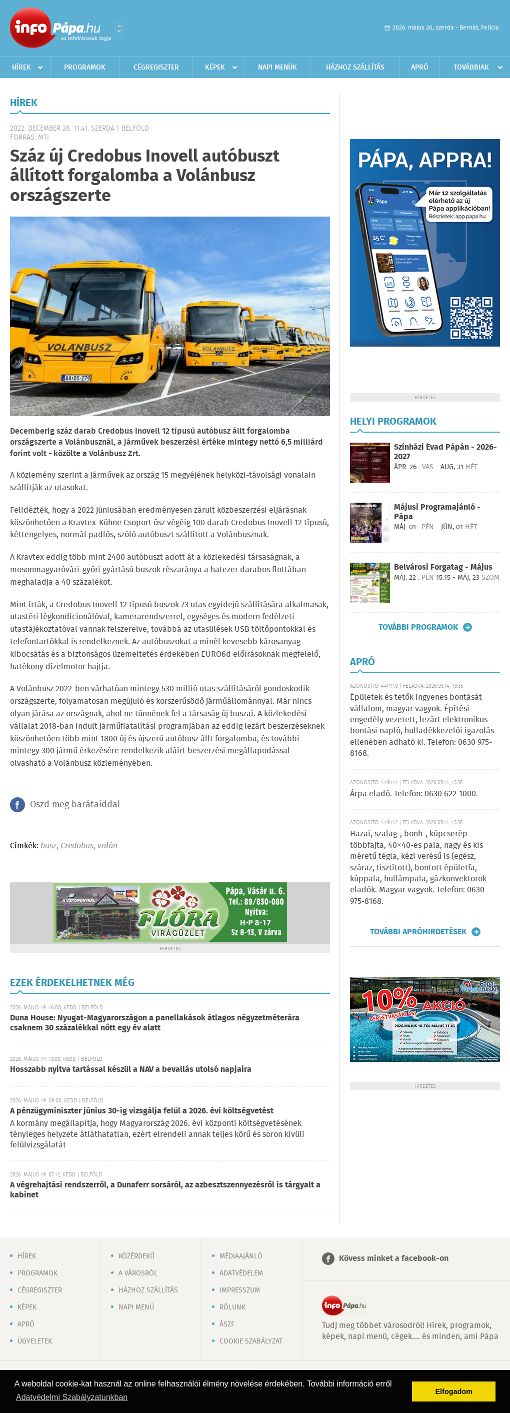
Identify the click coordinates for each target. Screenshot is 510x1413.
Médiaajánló (241, 1256)
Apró (419, 67)
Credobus (77, 846)
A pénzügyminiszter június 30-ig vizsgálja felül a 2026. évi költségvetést (142, 1111)
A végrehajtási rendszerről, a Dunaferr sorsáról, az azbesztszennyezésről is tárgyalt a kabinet (165, 1190)
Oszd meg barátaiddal (75, 805)
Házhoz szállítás (355, 67)
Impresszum (240, 1290)
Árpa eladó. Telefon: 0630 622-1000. (414, 794)
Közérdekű (136, 1256)
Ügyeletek (35, 1341)
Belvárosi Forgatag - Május (443, 567)
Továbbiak (471, 67)
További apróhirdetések (418, 931)
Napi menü (136, 1307)
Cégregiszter (156, 67)
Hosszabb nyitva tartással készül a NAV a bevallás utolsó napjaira (131, 1069)
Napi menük (277, 67)
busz (48, 846)
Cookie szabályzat (251, 1341)
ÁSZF (227, 1324)
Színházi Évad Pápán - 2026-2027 (445, 452)
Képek (215, 67)
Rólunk (233, 1307)
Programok (85, 67)
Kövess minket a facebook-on (393, 1258)
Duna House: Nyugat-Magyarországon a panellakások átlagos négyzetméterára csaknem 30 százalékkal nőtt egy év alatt (155, 1023)
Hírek (21, 67)
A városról (138, 1273)
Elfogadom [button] (454, 1391)
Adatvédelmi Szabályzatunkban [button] (72, 1397)
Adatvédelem (241, 1273)
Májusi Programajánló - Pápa (437, 512)
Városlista (119, 28)
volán (108, 846)
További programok (418, 627)
